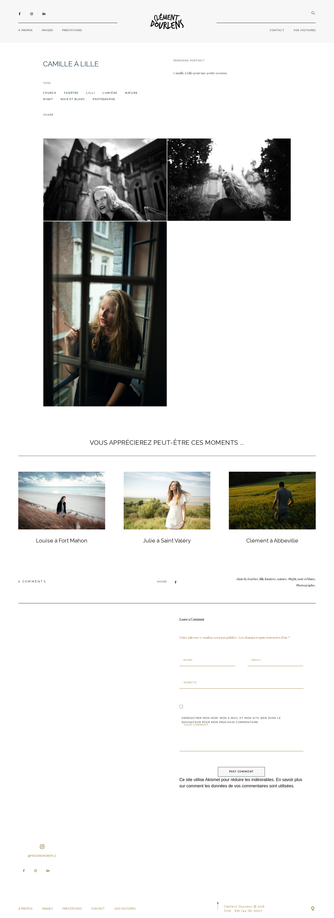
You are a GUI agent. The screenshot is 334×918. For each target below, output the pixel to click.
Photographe (104, 99)
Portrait (197, 60)
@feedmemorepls (42, 851)
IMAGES (47, 30)
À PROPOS (25, 30)
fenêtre (71, 93)
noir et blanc (73, 99)
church (49, 93)
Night (48, 99)
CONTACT (277, 30)
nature (131, 93)
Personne (181, 60)
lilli (90, 93)
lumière (110, 93)
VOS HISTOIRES (305, 30)
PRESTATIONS (72, 30)
